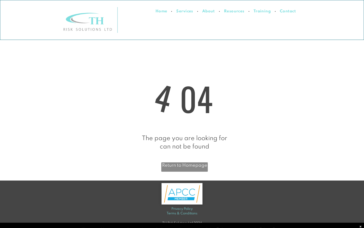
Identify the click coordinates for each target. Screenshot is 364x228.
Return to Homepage (184, 165)
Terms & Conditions (182, 213)
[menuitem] (162, 11)
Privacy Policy (182, 209)
